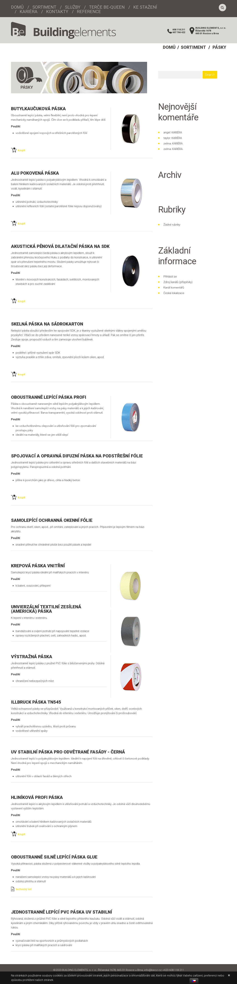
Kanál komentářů (173, 287)
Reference (89, 11)
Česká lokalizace (173, 293)
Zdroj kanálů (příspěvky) (178, 282)
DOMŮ (17, 7)
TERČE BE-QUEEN (107, 7)
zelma (167, 143)
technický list (21, 889)
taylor (166, 138)
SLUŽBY (72, 7)
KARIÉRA (29, 11)
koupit (18, 150)
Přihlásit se (170, 276)
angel (166, 132)
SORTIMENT (44, 7)
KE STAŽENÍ (145, 7)
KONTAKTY (57, 11)
